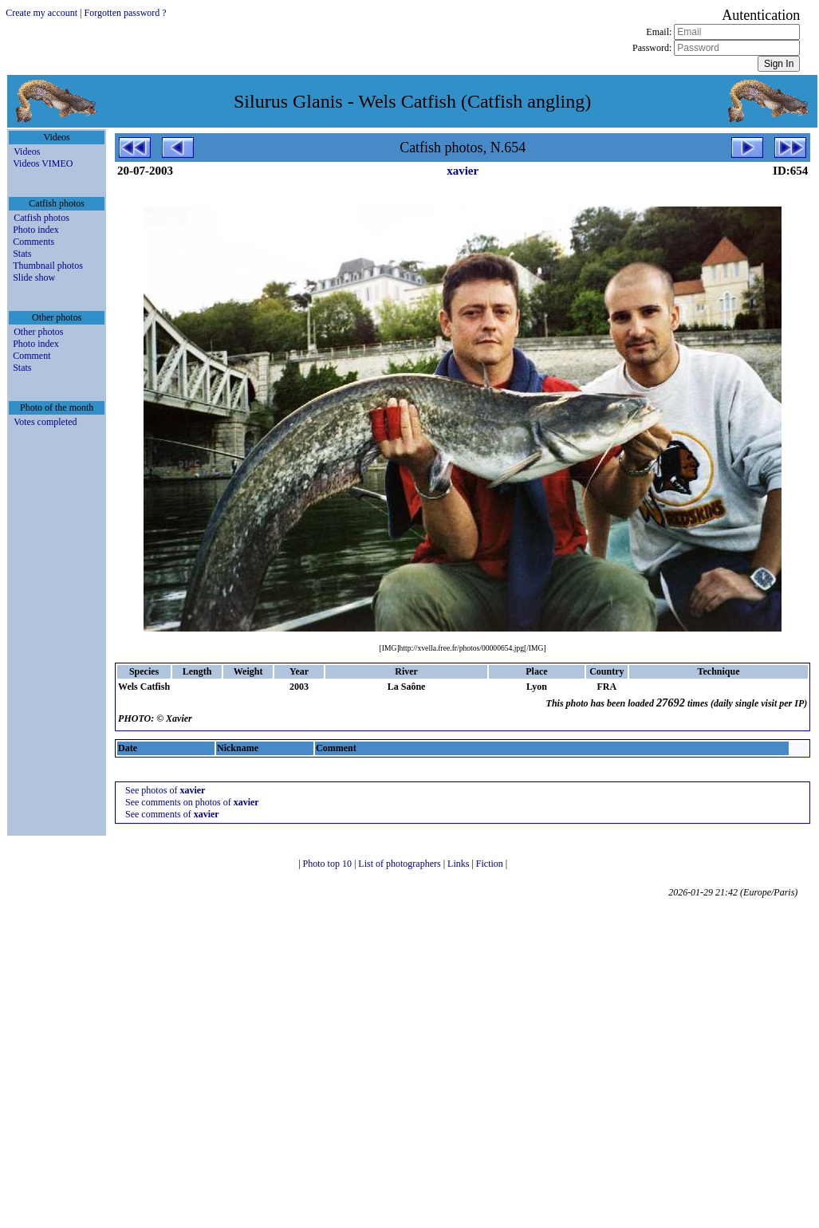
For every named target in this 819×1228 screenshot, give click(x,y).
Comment (31, 355)
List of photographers (400, 863)
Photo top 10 (328, 863)
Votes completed (45, 421)
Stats (22, 253)
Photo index (36, 229)
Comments (33, 241)
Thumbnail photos (48, 265)
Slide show (34, 277)
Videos (27, 151)
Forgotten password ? (126, 12)
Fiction (491, 863)
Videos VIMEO (43, 163)
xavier (462, 170)
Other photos (38, 331)
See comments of (172, 814)
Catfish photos (41, 217)
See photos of (165, 790)
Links (459, 863)
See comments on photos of (192, 802)
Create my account (41, 12)
